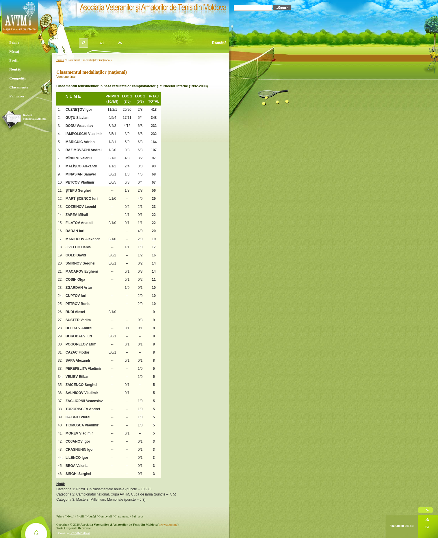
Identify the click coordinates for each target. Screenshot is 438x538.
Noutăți (14, 69)
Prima (13, 42)
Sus (36, 533)
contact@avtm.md (35, 118)
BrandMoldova (80, 533)
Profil (13, 60)
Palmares (16, 96)
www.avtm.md (168, 524)
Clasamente (18, 87)
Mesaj (13, 51)
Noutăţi (91, 516)
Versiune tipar (66, 76)
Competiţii (105, 516)
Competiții (17, 78)
